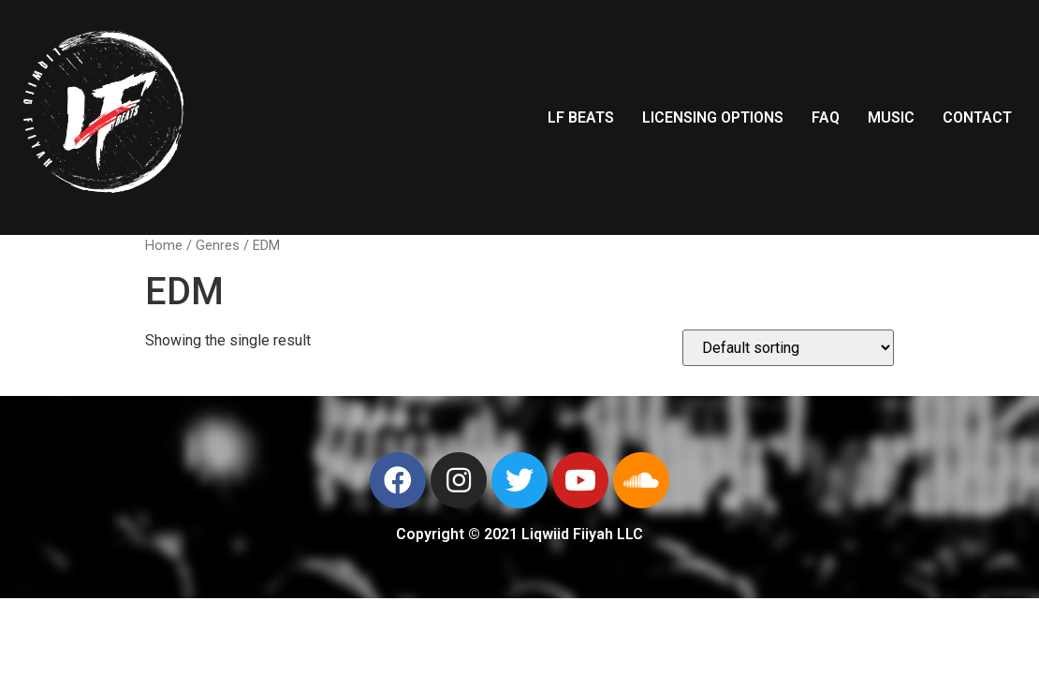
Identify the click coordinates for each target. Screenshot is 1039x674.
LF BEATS (581, 117)
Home (164, 245)
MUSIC (891, 117)
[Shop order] (788, 348)
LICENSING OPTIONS (712, 117)
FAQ (826, 117)
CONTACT (977, 117)
